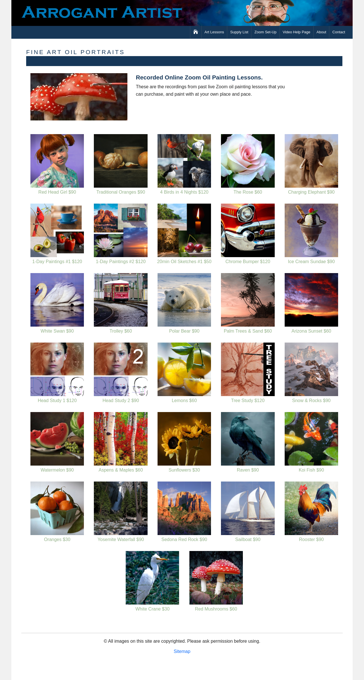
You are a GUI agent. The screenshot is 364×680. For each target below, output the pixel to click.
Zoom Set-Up (265, 32)
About (321, 32)
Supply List (239, 32)
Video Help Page (296, 32)
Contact (338, 32)
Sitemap (182, 651)
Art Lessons (214, 32)
